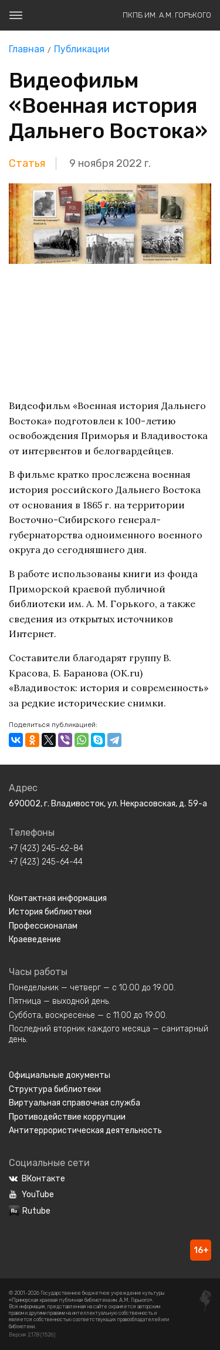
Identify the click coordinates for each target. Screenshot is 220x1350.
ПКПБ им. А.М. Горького (167, 15)
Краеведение (35, 939)
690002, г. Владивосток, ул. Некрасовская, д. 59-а (108, 804)
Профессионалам (43, 926)
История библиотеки (50, 912)
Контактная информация (58, 898)
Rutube (29, 1211)
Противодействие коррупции (67, 1117)
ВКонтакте (37, 1179)
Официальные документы (59, 1075)
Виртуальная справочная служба (74, 1103)
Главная (27, 49)
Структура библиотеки (55, 1089)
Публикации (82, 49)
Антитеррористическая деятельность (85, 1130)
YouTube (31, 1195)
